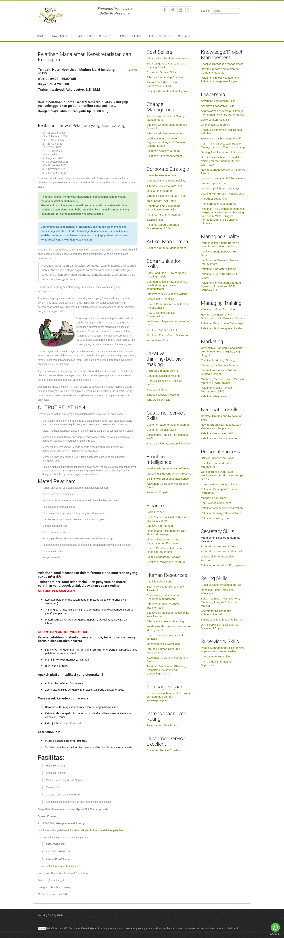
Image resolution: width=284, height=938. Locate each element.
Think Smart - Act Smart (161, 200)
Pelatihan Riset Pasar (214, 396)
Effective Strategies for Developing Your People (168, 614)
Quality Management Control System (218, 253)
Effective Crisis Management (164, 185)
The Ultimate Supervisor (216, 656)
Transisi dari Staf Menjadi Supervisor (216, 663)
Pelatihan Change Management (166, 247)
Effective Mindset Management (166, 133)
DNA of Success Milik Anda (218, 457)
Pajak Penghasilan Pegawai (164, 556)
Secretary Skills (60, 894)
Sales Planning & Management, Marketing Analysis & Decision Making (220, 602)
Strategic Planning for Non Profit (166, 195)
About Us (84, 36)
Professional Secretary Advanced (221, 551)
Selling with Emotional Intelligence (168, 91)
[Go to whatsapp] (275, 927)
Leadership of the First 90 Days (220, 188)
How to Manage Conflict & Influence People (223, 171)
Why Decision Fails (158, 399)
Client (103, 36)
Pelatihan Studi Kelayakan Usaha (221, 328)
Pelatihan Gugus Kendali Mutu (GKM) (220, 275)
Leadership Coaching (214, 183)
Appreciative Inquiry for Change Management (166, 117)
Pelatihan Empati (157, 492)
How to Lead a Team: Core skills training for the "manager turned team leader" (221, 161)
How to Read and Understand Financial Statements (165, 550)
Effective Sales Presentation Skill (221, 584)
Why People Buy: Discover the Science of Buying (220, 626)
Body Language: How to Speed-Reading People (166, 65)
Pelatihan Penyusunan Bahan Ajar (222, 323)
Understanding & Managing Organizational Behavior (163, 207)
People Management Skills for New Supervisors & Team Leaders (222, 649)
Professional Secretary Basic (219, 546)
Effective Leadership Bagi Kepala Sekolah (221, 131)
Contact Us (186, 36)
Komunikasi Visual (158, 340)
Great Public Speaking (160, 298)
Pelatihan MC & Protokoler (163, 330)
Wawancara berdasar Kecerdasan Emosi (168, 485)
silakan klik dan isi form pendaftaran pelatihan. (98, 830)
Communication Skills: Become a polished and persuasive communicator (167, 285)
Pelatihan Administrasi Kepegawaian (223, 565)
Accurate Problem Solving (163, 370)
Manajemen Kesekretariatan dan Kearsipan (221, 539)
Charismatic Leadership (215, 124)
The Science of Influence (216, 502)
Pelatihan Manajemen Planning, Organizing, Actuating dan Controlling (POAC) (166, 670)
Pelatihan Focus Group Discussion (168, 335)
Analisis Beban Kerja (159, 581)
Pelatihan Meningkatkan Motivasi (221, 513)
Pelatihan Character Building (218, 268)
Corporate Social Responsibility (166, 180)
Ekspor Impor (155, 219)
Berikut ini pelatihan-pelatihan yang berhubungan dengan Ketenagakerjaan (168, 697)
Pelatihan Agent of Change (163, 150)
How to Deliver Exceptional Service (168, 443)
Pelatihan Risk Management (164, 214)
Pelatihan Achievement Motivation (222, 507)
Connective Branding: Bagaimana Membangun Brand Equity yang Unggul (221, 351)
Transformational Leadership (218, 203)
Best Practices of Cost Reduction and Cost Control (167, 518)
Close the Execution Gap (162, 175)
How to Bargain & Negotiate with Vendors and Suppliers (221, 426)
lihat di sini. (76, 723)
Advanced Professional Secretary (167, 58)
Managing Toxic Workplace (163, 643)
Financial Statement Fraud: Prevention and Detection (163, 541)
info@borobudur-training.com (63, 866)
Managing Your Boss (213, 497)
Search (205, 10)
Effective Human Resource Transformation (163, 605)
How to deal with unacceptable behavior (165, 637)
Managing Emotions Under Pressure (169, 473)
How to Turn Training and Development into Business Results (223, 316)
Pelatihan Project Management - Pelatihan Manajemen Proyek (221, 79)
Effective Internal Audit (160, 525)
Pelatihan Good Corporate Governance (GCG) (163, 226)
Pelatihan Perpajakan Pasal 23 (166, 561)
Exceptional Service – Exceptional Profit (168, 436)
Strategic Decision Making (163, 394)
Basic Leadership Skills (215, 119)
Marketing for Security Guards (219, 365)
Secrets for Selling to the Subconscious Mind (162, 84)
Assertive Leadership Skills (217, 105)
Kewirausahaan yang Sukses (219, 484)
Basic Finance (155, 511)
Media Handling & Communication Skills (168, 323)
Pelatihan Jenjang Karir (215, 518)
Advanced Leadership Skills (218, 100)
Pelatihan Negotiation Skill (217, 433)
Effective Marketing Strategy (218, 360)
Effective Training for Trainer (218, 309)
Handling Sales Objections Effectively (217, 591)
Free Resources (160, 36)
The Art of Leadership (214, 198)
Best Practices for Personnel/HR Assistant (167, 588)
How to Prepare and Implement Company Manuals (220, 70)
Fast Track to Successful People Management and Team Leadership (223, 145)
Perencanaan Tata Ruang (162, 725)
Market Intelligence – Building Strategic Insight (219, 372)
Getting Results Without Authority (221, 152)
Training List (61, 36)
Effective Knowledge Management (222, 63)
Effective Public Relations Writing (167, 293)
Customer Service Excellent (164, 750)
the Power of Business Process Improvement (220, 262)
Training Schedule (129, 36)
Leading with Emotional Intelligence (168, 468)
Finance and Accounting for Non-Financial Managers (167, 532)
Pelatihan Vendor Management (220, 438)
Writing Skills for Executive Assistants (217, 558)
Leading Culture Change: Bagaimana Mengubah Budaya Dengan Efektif (166, 142)
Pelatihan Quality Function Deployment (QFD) (217, 389)
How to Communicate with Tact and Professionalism (168, 305)
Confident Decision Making (163, 375)
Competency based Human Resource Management (163, 597)
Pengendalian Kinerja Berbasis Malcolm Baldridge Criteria (220, 244)
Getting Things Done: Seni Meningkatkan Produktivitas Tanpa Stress (222, 475)
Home (40, 36)
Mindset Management (160, 190)
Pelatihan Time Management (164, 155)
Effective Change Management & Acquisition (167, 126)
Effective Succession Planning (165, 621)
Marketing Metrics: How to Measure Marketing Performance (223, 380)
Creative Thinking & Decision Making (164, 382)
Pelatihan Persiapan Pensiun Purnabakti (219, 491)
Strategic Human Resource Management (163, 650)
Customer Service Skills (161, 72)
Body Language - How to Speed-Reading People (167, 274)
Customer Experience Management (168, 424)
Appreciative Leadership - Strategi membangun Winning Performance (222, 112)
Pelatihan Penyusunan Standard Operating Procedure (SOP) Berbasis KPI (221, 286)
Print (134, 69)
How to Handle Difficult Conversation (161, 314)
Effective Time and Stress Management (216, 464)
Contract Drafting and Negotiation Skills (221, 417)
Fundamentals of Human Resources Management (169, 628)
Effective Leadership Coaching (165, 77)
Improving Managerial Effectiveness (223, 178)
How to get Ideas (157, 389)
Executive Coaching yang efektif (221, 138)
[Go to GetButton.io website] (275, 934)
